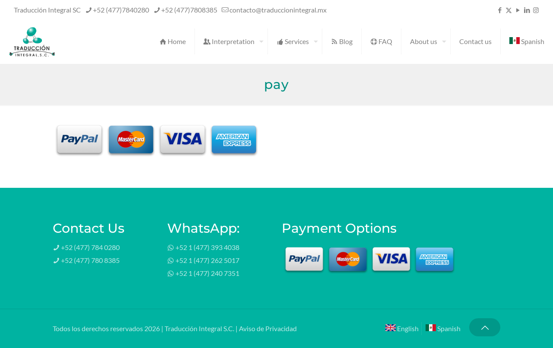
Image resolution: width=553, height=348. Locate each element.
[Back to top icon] (484, 327)
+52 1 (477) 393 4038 (207, 247)
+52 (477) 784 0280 (90, 247)
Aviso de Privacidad (268, 328)
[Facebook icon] (499, 10)
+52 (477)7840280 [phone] (121, 10)
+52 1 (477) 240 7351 (207, 273)
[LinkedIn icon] (527, 10)
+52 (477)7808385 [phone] (189, 10)
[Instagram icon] (536, 10)
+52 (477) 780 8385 (90, 260)
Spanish (443, 328)
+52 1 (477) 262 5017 (207, 260)
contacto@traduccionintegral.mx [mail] (278, 10)
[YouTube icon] (518, 10)
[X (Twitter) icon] (508, 10)
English (402, 328)
